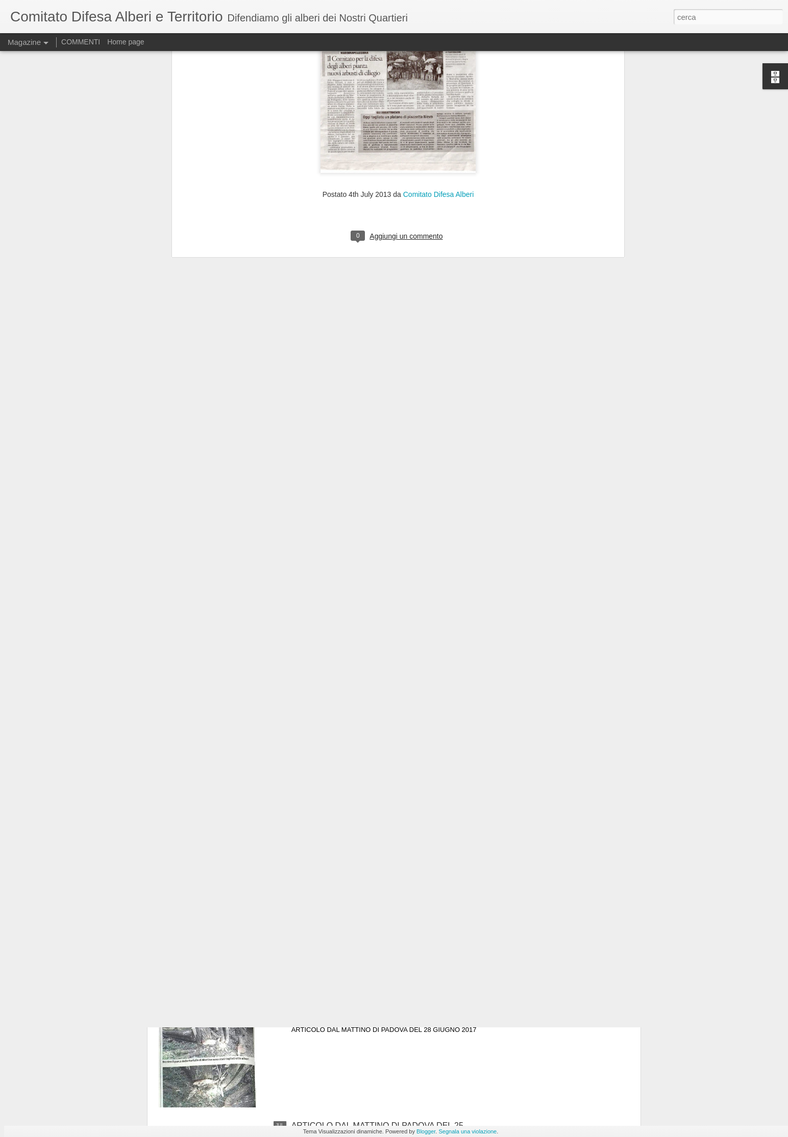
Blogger (425, 1131)
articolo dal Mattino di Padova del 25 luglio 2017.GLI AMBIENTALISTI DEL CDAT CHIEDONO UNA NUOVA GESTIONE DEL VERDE (385, 903)
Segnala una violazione (467, 1131)
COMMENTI (80, 42)
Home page (125, 42)
